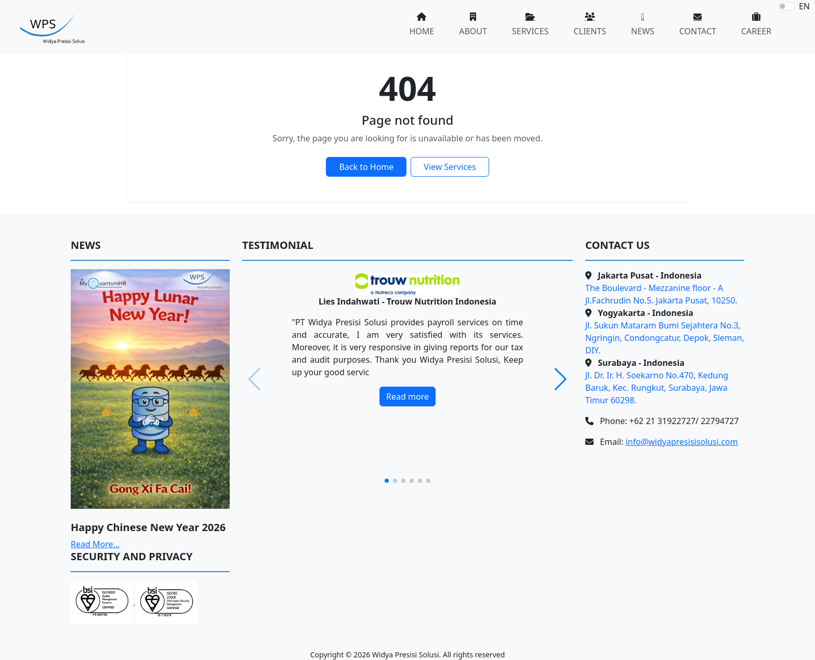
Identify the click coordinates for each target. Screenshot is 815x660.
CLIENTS (589, 31)
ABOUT (473, 31)
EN (804, 6)
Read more (407, 396)
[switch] (786, 6)
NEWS (642, 31)
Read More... (95, 544)
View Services (450, 167)
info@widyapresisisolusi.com (682, 441)
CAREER (756, 31)
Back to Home (366, 167)
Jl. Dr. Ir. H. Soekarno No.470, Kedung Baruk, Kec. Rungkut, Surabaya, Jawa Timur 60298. (656, 387)
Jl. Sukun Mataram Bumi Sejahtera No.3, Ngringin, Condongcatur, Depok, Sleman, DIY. (664, 338)
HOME (421, 31)
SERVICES (530, 31)
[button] (561, 379)
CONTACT (697, 31)
